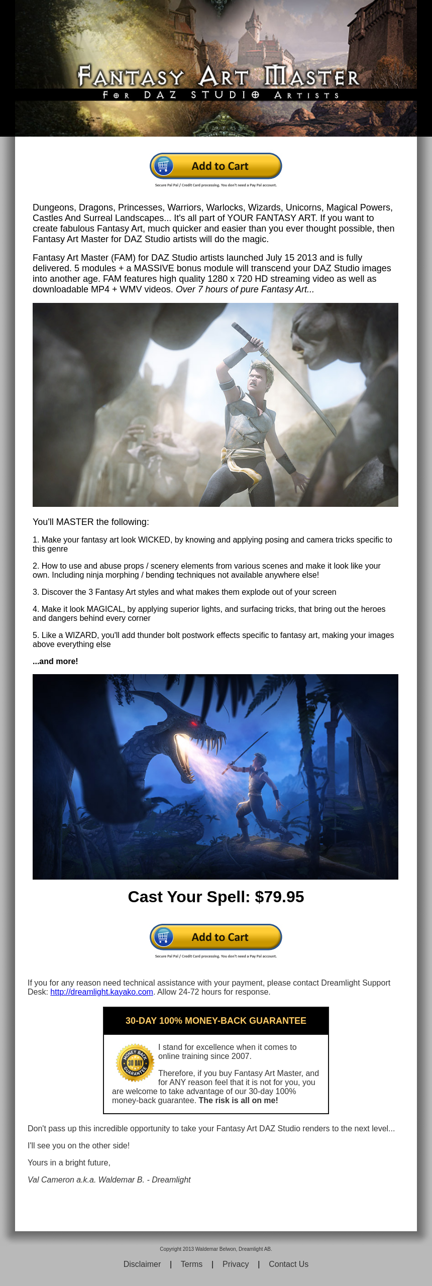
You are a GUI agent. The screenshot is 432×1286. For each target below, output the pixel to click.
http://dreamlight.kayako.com (101, 992)
